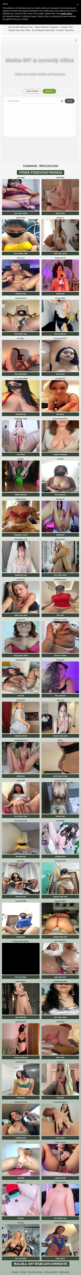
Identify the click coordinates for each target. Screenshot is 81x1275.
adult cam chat (20, 615)
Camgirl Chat (66, 27)
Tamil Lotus (20, 218)
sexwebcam (21, 414)
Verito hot (21, 579)
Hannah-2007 (60, 901)
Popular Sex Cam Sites (19, 30)
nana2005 (60, 821)
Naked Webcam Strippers (47, 27)
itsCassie (60, 660)
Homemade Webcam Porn (20, 27)
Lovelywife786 (60, 780)
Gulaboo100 (21, 1022)
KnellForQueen (60, 579)
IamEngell (21, 1182)
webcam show (21, 736)
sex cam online (20, 213)
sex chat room (60, 1017)
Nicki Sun (21, 258)
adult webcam (21, 495)
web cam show (60, 253)
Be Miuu (20, 338)
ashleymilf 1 (60, 539)
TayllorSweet (20, 499)
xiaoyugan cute (20, 539)
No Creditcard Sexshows (43, 30)
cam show (60, 1138)
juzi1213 (20, 861)
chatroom (60, 294)
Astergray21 (21, 660)
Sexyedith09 (20, 1062)
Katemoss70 (60, 258)
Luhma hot (20, 1142)
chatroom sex (21, 575)
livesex (21, 1218)
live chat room (60, 575)
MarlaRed (60, 1022)
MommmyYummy (60, 419)
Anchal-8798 (20, 901)
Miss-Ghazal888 (21, 378)
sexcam (20, 696)
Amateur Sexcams (65, 30)
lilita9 (60, 740)
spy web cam (60, 977)
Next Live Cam (48, 165)
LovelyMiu (21, 700)
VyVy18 (60, 459)
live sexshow (60, 334)
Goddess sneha (60, 620)
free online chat (21, 253)
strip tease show (21, 655)
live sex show (60, 655)
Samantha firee (20, 1102)
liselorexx (60, 499)
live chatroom (21, 374)
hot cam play (20, 977)
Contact (23, 1272)
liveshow (60, 414)
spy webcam (20, 1017)
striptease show (21, 535)
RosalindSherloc (21, 740)
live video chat (20, 816)
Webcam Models (51, 1272)
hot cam (60, 615)
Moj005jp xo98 (20, 419)
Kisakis (21, 459)
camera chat (60, 1178)
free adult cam (21, 334)
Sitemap (15, 1272)
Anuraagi (21, 177)
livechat (60, 1098)
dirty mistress (60, 941)
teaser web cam (60, 937)
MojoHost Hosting (35, 1272)
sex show (21, 454)
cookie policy (66, 14)
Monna (21, 1223)
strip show (60, 213)
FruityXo (60, 1062)
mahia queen (60, 1142)
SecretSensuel (21, 821)
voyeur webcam (60, 454)
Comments (30, 165)
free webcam (60, 495)
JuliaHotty (60, 177)
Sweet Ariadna (60, 1182)
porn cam (60, 1057)
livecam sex (21, 897)
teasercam (60, 816)
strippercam (60, 856)
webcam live (20, 294)
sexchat (20, 1178)
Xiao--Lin (60, 700)
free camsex (60, 696)
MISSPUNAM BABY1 (21, 941)
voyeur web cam (60, 736)
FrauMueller (60, 298)
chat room (60, 374)
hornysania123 (60, 338)
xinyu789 (21, 780)
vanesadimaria (60, 1102)
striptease (20, 937)
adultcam (21, 776)
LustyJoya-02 (60, 861)
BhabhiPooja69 (60, 981)
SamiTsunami (20, 298)
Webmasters (64, 1272)
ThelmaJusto (21, 981)
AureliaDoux (60, 378)
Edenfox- (60, 218)
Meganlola (20, 620)
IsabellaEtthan (60, 1223)
